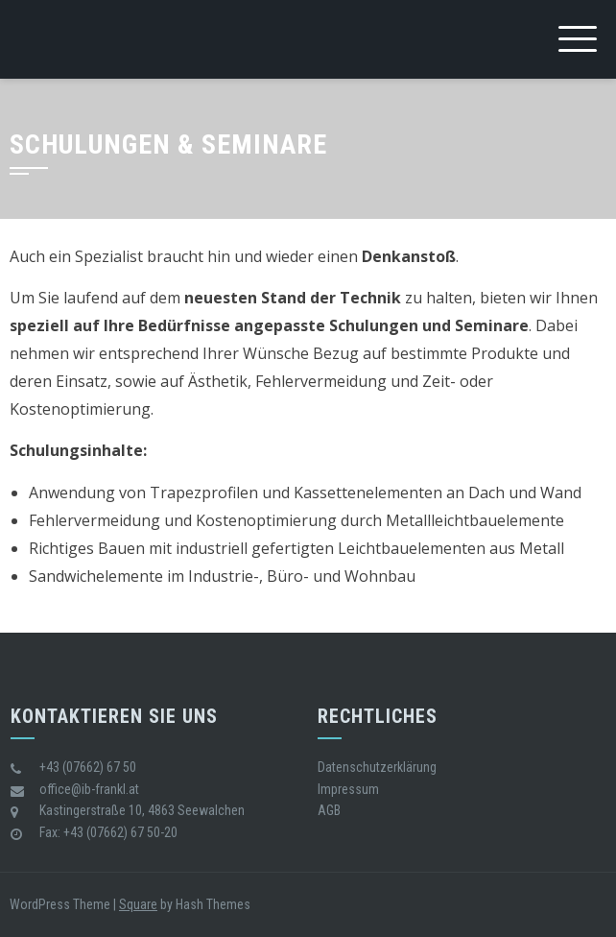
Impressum (348, 789)
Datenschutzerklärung (377, 767)
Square (138, 904)
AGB (329, 810)
